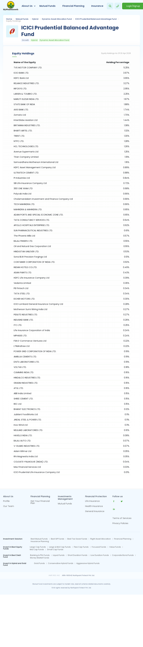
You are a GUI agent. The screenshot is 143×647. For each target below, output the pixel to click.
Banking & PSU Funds (40, 555)
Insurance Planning (40, 541)
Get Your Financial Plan (40, 502)
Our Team (8, 506)
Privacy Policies (120, 523)
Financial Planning (73, 6)
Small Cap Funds (55, 549)
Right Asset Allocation (100, 539)
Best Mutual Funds (39, 539)
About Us (27, 6)
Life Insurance (92, 501)
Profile (6, 501)
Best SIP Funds (57, 539)
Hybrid (35, 19)
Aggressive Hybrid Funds (88, 563)
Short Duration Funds (77, 555)
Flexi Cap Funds (81, 547)
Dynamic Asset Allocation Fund (57, 19)
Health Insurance (94, 506)
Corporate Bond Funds (123, 555)
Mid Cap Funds (37, 549)
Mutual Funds (47, 6)
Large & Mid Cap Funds (60, 547)
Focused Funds (99, 547)
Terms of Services (121, 518)
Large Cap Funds (38, 547)
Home (9, 19)
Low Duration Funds (100, 555)
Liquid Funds (59, 555)
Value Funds (115, 547)
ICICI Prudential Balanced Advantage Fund (96, 19)
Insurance (97, 6)
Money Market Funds (39, 558)
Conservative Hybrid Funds (60, 563)
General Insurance (94, 511)
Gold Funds (39, 563)
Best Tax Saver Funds (77, 539)
